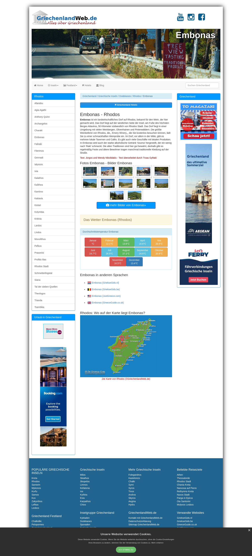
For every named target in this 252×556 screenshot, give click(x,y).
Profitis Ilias (40, 259)
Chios (83, 504)
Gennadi (38, 157)
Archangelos (40, 123)
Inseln (53, 85)
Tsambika (39, 307)
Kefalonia (85, 488)
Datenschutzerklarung (139, 521)
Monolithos (40, 239)
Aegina (132, 501)
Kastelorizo (134, 478)
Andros (132, 494)
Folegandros (134, 474)
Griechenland (89, 96)
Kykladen (85, 518)
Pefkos (38, 246)
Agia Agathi (40, 110)
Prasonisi (39, 252)
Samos (35, 494)
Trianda (38, 300)
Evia (82, 498)
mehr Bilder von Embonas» (126, 205)
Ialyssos (38, 164)
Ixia (36, 171)
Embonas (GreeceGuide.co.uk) (106, 302)
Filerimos (39, 150)
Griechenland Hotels (126, 105)
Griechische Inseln (107, 96)
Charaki (38, 130)
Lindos (37, 232)
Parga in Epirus (185, 498)
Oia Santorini (183, 501)
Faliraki (38, 144)
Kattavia (38, 198)
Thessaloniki (183, 478)
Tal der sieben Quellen (45, 286)
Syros (131, 488)
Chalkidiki (37, 521)
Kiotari (37, 205)
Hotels (86, 85)
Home (38, 85)
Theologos (39, 293)
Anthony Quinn (42, 117)
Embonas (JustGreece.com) (104, 296)
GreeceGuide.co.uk (187, 524)
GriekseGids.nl (184, 518)
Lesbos (35, 508)
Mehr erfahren (157, 543)
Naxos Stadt (183, 494)
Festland (70, 85)
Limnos (84, 484)
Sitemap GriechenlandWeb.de (143, 524)
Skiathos (84, 478)
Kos (34, 498)
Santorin (36, 484)
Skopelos (85, 481)
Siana (37, 280)
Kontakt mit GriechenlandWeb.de (145, 518)
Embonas (39, 137)
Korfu (34, 491)
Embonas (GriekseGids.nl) (103, 282)
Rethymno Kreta (185, 491)
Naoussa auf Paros (187, 488)
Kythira (83, 494)
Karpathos (85, 501)
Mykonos (36, 488)
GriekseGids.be (185, 521)
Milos (83, 474)
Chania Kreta (184, 484)
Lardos (38, 225)
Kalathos (38, 178)
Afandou (38, 103)
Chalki (131, 481)
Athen (180, 474)
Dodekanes (125, 96)
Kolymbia (39, 212)
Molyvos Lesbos (185, 504)
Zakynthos (37, 501)
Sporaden (85, 524)
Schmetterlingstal (43, 273)
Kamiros (38, 191)
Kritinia (38, 218)
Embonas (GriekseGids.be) (104, 289)
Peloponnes (38, 524)
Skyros (132, 498)
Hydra (131, 504)
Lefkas (35, 504)
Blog (100, 85)
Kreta (34, 478)
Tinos (131, 491)
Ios (81, 491)
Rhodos (137, 96)
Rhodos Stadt (41, 266)
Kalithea (38, 184)
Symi (131, 484)
